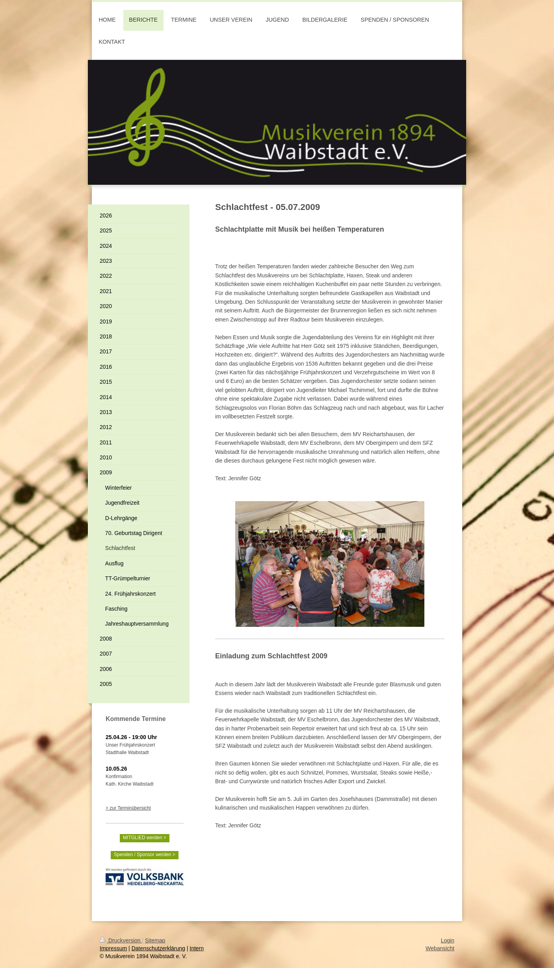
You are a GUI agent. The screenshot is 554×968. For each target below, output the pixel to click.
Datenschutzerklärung (158, 948)
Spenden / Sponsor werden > (144, 854)
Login (447, 940)
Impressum (113, 948)
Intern (197, 948)
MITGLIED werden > (144, 837)
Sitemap (155, 940)
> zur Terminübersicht (128, 808)
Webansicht (440, 948)
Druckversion (121, 940)
